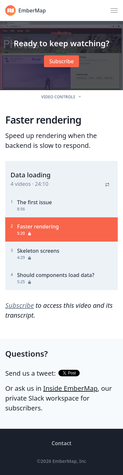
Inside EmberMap (70, 388)
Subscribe (19, 305)
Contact (61, 443)
